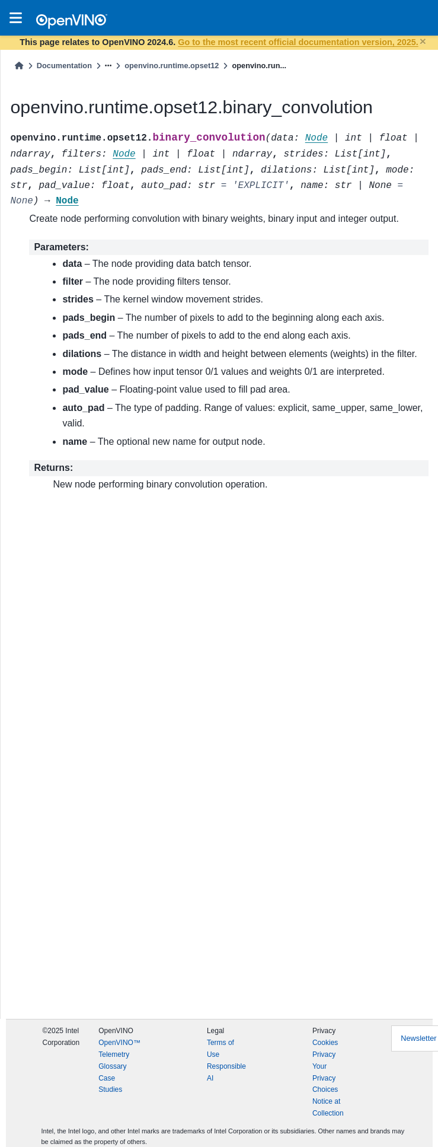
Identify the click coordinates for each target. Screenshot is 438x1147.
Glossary (112, 1066)
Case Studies (110, 1084)
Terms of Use (220, 1048)
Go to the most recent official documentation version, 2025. (298, 42)
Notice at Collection (328, 1107)
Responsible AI (226, 1072)
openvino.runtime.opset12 (171, 65)
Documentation (64, 65)
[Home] (19, 65)
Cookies (325, 1042)
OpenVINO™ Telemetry (119, 1048)
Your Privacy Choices (325, 1078)
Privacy (323, 1054)
